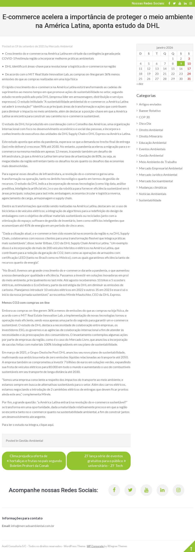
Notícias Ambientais (152, 194)
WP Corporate (95, 546)
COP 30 (144, 117)
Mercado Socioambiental (156, 181)
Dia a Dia (145, 123)
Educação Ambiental (152, 142)
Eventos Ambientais (152, 149)
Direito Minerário (150, 136)
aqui (50, 424)
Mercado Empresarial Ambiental (160, 168)
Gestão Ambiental (31, 440)
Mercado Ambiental (60, 46)
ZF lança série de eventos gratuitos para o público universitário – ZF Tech (103, 461)
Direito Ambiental (151, 130)
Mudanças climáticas (153, 187)
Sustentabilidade (150, 200)
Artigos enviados (150, 104)
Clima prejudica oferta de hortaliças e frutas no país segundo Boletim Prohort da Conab (36, 461)
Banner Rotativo (150, 110)
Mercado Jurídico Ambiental (158, 174)
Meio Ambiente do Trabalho (158, 162)
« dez (139, 83)
